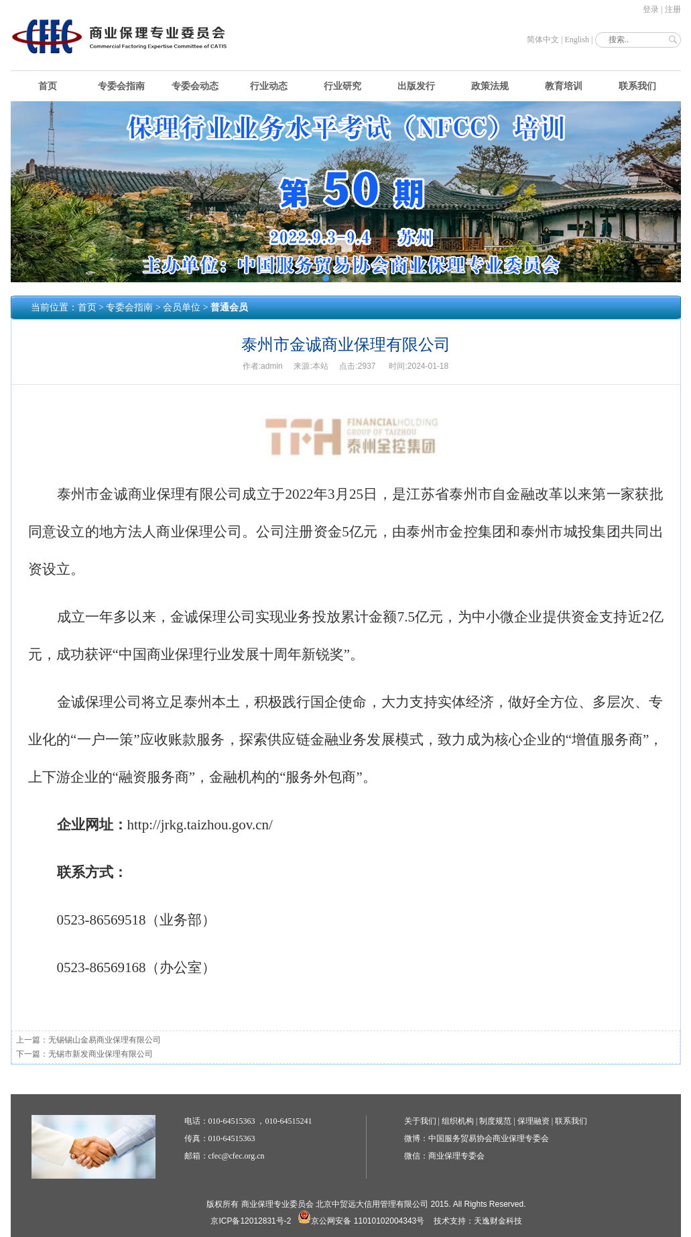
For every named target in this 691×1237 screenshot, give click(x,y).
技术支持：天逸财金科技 (478, 1221)
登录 (651, 9)
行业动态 (269, 86)
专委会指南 (121, 86)
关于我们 (420, 1121)
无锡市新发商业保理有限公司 (100, 1054)
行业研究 (342, 86)
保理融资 (533, 1121)
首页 (47, 86)
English (576, 39)
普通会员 (229, 307)
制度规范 (495, 1121)
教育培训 (563, 86)
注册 (673, 9)
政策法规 (490, 86)
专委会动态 (195, 86)
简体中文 (543, 39)
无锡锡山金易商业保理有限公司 (104, 1040)
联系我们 (637, 86)
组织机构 (458, 1121)
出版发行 (416, 86)
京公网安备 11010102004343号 (361, 1221)
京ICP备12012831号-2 (250, 1221)
